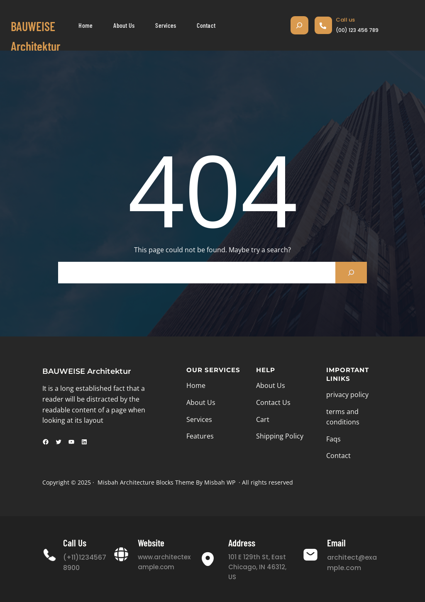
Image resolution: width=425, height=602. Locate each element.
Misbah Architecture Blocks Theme (146, 482)
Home (195, 385)
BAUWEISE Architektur (86, 371)
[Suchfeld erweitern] (299, 25)
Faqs (333, 439)
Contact (338, 455)
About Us (200, 402)
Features (200, 436)
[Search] (351, 272)
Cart (262, 419)
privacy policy (347, 394)
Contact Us (273, 402)
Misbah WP (219, 482)
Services (199, 419)
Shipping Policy (279, 436)
